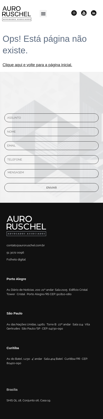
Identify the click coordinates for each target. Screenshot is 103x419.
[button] (43, 13)
